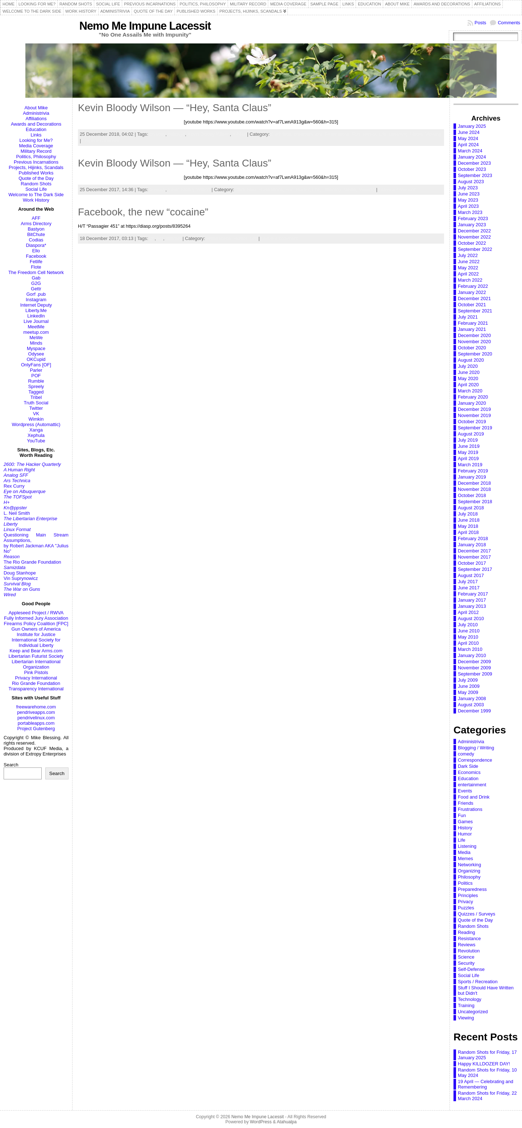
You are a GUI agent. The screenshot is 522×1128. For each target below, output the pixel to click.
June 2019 (469, 446)
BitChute (36, 234)
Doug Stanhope (20, 573)
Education (36, 129)
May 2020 (468, 378)
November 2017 (474, 557)
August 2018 (471, 507)
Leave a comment (100, 140)
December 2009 (474, 661)
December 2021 (474, 298)
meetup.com (36, 332)
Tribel (36, 397)
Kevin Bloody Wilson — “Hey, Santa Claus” (174, 107)
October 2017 (472, 563)
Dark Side (468, 766)
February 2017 (473, 594)
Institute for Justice (36, 634)
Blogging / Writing (476, 747)
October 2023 (472, 169)
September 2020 (475, 354)
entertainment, (309, 134)
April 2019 (468, 458)
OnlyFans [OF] (36, 364)
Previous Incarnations (36, 162)
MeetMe (36, 326)
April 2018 (468, 532)
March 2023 (470, 212)
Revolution (469, 951)
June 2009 (469, 686)
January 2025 (472, 126)
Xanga (36, 430)
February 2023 (473, 218)
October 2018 (472, 495)
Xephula (36, 435)
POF (36, 375)
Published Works (36, 173)
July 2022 (468, 255)
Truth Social (36, 402)
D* (151, 238)
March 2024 (470, 150)
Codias (36, 240)
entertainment (472, 784)
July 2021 (468, 317)
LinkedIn (36, 316)
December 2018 (474, 483)
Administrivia (36, 113)
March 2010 (470, 649)
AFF (36, 218)
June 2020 (469, 372)
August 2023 (471, 181)
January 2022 (472, 292)
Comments (509, 22)
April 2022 (468, 274)
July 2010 (468, 624)
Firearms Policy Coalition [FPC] (36, 623)
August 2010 (471, 618)
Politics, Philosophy (36, 156)
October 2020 (472, 347)
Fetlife (36, 261)
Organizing (469, 871)
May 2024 (468, 138)
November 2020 (474, 341)
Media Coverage (36, 145)
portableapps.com (36, 723)
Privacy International (36, 678)
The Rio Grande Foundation (32, 562)
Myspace (36, 348)
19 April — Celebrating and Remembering (485, 1084)
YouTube (36, 440)
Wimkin (36, 419)
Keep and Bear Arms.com (36, 650)
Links (36, 135)
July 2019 (468, 440)
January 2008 (472, 698)
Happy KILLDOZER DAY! (484, 1063)
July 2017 (468, 581)
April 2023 (468, 206)
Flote (36, 267)
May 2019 (468, 452)
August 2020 (471, 360)
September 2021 (475, 310)
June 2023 (469, 194)
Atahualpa (287, 1121)
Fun (462, 815)
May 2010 (468, 637)
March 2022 (470, 280)
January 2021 (472, 329)
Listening (467, 846)
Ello (36, 250)
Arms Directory (36, 223)
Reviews (466, 944)
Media (464, 852)
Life (253, 238)
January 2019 (472, 477)
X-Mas (239, 134)
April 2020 (468, 384)
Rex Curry (14, 486)
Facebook (36, 256)
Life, (384, 134)
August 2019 (471, 434)
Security (466, 963)
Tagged (36, 392)
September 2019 (475, 427)
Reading (466, 932)
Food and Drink (474, 797)
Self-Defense (471, 969)
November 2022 (474, 237)
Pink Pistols (36, 672)
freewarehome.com (36, 707)
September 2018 (475, 501)
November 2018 (474, 489)
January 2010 (472, 655)
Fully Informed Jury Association (36, 618)
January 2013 (472, 606)
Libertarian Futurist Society (35, 656)
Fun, (357, 134)
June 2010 (469, 631)
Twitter (36, 408)
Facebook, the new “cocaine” (143, 212)
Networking (469, 864)
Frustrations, (338, 134)
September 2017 (475, 569)
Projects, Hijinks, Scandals (36, 167)
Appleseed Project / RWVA (36, 612)
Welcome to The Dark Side (35, 194)
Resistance (469, 938)
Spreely (36, 386)
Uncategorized (473, 1011)
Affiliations (35, 118)
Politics (465, 883)
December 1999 (474, 711)
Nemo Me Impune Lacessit (145, 26)
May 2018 (468, 526)
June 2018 (469, 520)
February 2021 (473, 323)
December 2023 (474, 163)
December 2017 (474, 551)
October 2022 (472, 243)
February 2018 (473, 538)
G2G (36, 283)
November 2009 (474, 667)
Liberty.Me (36, 310)
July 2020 (468, 366)
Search (11, 764)
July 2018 (468, 514)
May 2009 (468, 692)
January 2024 (472, 157)
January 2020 (472, 403)
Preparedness (472, 889)
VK (36, 413)
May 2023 (468, 200)
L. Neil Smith (17, 513)
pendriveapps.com (36, 712)
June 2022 (469, 261)
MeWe (36, 337)
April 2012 (468, 612)
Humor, (370, 134)
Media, (417, 134)
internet (173, 238)
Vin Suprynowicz (21, 578)
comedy (157, 134)
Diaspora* (36, 245)
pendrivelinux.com (36, 717)
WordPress (261, 1121)
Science (466, 957)
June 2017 (469, 587)
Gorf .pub (36, 294)
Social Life (36, 189)
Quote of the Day (36, 178)
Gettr (36, 288)
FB (160, 238)
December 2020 (474, 335)
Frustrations (470, 809)
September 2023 (475, 175)
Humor (465, 834)
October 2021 (472, 304)
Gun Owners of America (36, 629)
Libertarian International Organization (36, 664)
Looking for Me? (36, 140)
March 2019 (470, 464)
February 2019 (473, 470)
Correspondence (475, 760)
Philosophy (469, 877)
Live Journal (36, 321)
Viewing (433, 134)
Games (465, 821)
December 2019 (474, 409)
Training (466, 1005)
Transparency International (36, 688)
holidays (176, 134)
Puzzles (466, 907)
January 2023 (472, 224)
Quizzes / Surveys (476, 914)
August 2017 (471, 575)
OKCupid (36, 359)
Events (465, 791)
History (465, 827)
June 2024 (469, 132)
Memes (465, 858)
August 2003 (471, 704)
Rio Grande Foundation (36, 683)
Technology (469, 999)
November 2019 (474, 415)
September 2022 (475, 249)
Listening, (399, 134)
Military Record (36, 151)
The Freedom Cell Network (36, 272)
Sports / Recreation (478, 981)
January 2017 (472, 600)
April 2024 (468, 144)
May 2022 (468, 267)
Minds (36, 343)
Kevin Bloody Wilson (208, 134)
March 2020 (470, 390)
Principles (468, 895)
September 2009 (475, 674)
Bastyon (36, 229)
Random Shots (36, 183)
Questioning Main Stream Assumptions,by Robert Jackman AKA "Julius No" (36, 543)
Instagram (36, 299)
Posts (480, 22)
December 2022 (474, 230)
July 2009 (468, 680)
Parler (36, 370)
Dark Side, (282, 134)
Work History (36, 200)
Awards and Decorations (36, 124)
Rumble (36, 381)
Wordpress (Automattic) (36, 424)
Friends (465, 803)
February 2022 (473, 286)
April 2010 (468, 643)
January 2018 (472, 544)
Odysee (36, 354)
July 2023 (468, 187)
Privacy (465, 901)
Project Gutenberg (36, 728)
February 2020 (473, 397)
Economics (469, 772)
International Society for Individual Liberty (36, 642)
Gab (36, 278)
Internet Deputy (36, 305)
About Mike (35, 107)
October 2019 (472, 421)
